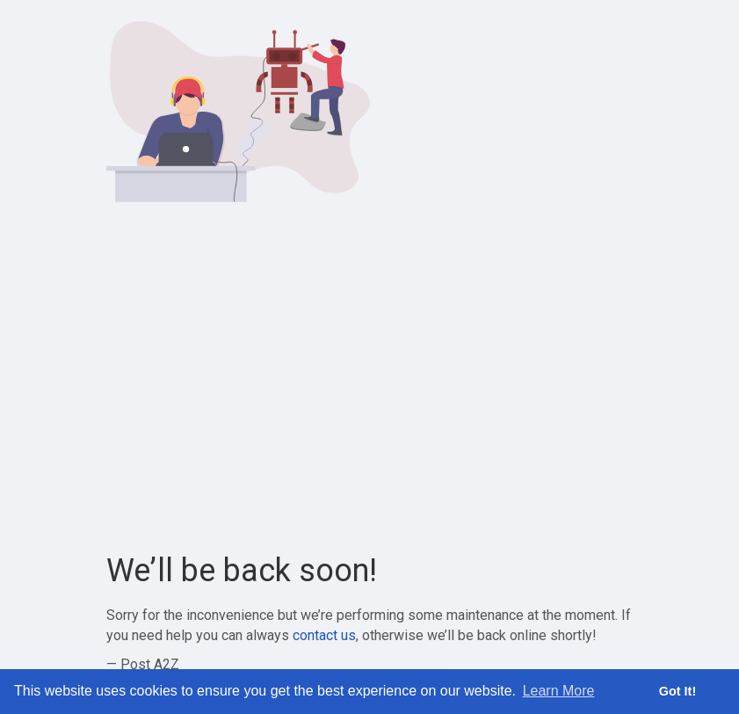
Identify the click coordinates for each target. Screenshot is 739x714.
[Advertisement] (370, 378)
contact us (324, 635)
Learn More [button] (559, 690)
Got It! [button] (677, 691)
